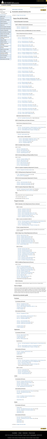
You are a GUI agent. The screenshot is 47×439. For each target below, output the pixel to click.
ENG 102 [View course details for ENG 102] (22, 175)
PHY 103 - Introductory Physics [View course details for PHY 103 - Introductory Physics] (23, 93)
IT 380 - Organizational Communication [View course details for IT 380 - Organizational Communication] (23, 174)
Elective (18, 393)
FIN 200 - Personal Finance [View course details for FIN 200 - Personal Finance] (21, 161)
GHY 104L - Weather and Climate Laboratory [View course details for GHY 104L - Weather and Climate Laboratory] (25, 76)
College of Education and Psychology (4, 38)
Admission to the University (5, 19)
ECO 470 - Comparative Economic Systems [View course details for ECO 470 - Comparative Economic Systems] (25, 253)
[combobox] (38, 7)
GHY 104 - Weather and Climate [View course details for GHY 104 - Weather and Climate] (23, 74)
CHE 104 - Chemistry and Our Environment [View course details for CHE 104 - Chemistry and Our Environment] (25, 63)
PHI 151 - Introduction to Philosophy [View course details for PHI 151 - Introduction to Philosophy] (25, 141)
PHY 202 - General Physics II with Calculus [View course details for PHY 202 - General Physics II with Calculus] (25, 108)
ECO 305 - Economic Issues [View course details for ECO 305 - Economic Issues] (23, 248)
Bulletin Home (2, 16)
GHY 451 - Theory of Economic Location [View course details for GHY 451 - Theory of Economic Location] (24, 273)
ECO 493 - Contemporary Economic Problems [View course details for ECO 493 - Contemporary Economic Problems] (24, 189)
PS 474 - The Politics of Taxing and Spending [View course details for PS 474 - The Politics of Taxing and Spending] (25, 259)
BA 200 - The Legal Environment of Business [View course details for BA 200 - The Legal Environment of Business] (24, 267)
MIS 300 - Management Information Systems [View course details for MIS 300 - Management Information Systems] (24, 169)
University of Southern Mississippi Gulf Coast (4, 53)
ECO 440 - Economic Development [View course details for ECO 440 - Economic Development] (24, 251)
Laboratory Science (20, 307)
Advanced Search (3, 14)
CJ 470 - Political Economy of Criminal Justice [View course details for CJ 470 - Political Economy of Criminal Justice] (24, 268)
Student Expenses (3, 21)
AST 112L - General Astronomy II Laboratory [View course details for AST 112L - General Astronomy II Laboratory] (25, 42)
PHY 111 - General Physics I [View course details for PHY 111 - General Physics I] (23, 97)
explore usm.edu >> (41, 0)
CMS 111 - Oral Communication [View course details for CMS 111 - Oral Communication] (22, 182)
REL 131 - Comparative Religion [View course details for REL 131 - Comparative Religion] (24, 142)
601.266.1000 (33, 435)
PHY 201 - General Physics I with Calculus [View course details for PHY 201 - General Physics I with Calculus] (25, 104)
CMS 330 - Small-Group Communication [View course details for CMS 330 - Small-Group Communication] (24, 184)
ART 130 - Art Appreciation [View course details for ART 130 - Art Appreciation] (21, 148)
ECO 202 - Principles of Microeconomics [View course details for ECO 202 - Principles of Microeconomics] (24, 237)
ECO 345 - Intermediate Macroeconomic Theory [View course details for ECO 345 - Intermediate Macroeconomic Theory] (25, 241)
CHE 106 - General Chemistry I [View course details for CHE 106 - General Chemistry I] (23, 67)
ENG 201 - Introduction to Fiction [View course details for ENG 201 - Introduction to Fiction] (23, 210)
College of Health (3, 40)
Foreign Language (20, 308)
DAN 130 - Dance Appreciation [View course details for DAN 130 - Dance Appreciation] (22, 150)
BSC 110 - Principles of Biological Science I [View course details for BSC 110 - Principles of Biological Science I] (25, 48)
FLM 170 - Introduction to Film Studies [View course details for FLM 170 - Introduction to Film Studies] (24, 215)
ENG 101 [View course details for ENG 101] (18, 175)
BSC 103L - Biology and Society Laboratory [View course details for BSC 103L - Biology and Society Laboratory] (25, 46)
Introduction (2, 18)
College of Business (3, 35)
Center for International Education (4, 47)
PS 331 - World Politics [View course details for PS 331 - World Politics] (22, 256)
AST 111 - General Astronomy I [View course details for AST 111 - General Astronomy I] (23, 37)
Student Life (2, 25)
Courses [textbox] (1, 10)
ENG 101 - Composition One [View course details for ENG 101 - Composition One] (22, 303)
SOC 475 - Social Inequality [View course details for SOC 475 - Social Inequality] (21, 277)
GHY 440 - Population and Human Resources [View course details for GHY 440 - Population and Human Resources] (24, 272)
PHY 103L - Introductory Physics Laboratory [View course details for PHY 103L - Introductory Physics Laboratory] (25, 94)
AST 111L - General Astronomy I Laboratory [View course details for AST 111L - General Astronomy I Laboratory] (25, 38)
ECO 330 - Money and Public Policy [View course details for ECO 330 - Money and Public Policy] (23, 417)
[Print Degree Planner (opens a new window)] (41, 10)
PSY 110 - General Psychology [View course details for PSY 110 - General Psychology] (22, 165)
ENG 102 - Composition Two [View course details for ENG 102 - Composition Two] (22, 28)
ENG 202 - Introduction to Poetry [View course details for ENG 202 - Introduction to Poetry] (23, 211)
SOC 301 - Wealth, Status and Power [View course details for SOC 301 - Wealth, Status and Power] (23, 276)
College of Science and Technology (4, 44)
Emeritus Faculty (3, 57)
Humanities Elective (20, 336)
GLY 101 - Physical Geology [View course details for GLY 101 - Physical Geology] (23, 82)
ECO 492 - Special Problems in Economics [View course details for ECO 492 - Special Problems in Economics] (25, 254)
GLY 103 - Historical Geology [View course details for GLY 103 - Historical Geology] (23, 86)
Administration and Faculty (4, 59)
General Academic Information (5, 26)
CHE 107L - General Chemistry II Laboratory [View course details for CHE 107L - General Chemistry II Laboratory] (25, 72)
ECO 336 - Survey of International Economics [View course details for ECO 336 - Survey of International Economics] (24, 239)
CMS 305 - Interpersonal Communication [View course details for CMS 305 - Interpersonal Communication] (24, 183)
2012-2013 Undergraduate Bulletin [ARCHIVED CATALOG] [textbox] (38, 7)
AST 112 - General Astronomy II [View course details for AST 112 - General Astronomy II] (23, 41)
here (26, 196)
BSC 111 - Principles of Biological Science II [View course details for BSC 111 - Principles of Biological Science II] (25, 52)
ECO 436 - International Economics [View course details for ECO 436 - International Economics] (24, 249)
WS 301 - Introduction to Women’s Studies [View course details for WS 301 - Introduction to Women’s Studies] (25, 216)
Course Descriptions (3, 55)
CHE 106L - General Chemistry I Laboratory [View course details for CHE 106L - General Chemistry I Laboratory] (25, 68)
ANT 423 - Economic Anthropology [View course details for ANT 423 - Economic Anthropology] (23, 266)
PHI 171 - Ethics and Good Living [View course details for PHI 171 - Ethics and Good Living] (22, 162)
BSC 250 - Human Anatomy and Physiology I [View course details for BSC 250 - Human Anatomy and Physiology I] (25, 56)
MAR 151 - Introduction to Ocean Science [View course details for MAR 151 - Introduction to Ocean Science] (25, 89)
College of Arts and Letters (4, 33)
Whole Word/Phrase (4, 13)
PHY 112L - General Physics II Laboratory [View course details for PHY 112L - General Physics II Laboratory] (25, 102)
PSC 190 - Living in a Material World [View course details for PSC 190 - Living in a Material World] (24, 112)
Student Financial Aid (4, 23)
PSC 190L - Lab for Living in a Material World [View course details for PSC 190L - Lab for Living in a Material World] (25, 113)
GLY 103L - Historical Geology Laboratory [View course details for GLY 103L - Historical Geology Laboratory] (25, 87)
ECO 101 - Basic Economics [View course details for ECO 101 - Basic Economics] (22, 160)
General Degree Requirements (5, 28)
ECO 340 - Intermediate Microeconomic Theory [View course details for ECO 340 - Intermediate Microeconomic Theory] (25, 240)
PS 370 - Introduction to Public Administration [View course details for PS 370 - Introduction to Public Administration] (25, 257)
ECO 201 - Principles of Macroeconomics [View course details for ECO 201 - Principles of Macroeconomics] (24, 236)
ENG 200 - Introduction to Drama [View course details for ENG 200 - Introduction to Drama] (23, 209)
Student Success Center (4, 49)
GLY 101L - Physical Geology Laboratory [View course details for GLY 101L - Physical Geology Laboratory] (25, 83)
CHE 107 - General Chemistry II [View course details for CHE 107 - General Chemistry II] (23, 71)
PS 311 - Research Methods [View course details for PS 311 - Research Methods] (21, 244)
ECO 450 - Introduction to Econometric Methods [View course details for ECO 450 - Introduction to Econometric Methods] (26, 252)
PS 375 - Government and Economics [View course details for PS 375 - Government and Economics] (24, 258)
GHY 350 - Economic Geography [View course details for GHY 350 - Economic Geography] (22, 271)
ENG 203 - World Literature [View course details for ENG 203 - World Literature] (22, 134)
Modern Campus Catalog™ (34, 437)
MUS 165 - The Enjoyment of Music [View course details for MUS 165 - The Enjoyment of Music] (23, 151)
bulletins (10, 437)
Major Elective (19, 399)
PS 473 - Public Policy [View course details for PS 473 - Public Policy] (20, 274)
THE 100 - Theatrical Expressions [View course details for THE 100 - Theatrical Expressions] (22, 152)
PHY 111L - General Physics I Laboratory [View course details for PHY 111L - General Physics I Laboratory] (25, 98)
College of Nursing (3, 41)
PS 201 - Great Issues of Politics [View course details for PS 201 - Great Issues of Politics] (23, 223)
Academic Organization (4, 30)
